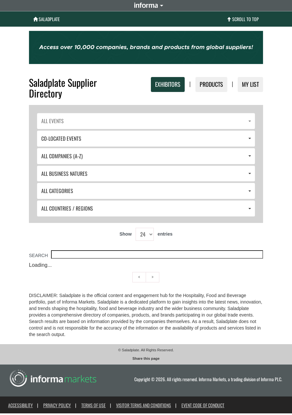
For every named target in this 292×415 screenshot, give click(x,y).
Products (211, 84)
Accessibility (20, 405)
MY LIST (250, 84)
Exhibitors (167, 84)
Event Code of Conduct (202, 405)
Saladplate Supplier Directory (63, 87)
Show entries (145, 234)
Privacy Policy (57, 405)
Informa (146, 5)
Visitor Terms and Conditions (143, 405)
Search (146, 255)
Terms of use (93, 405)
